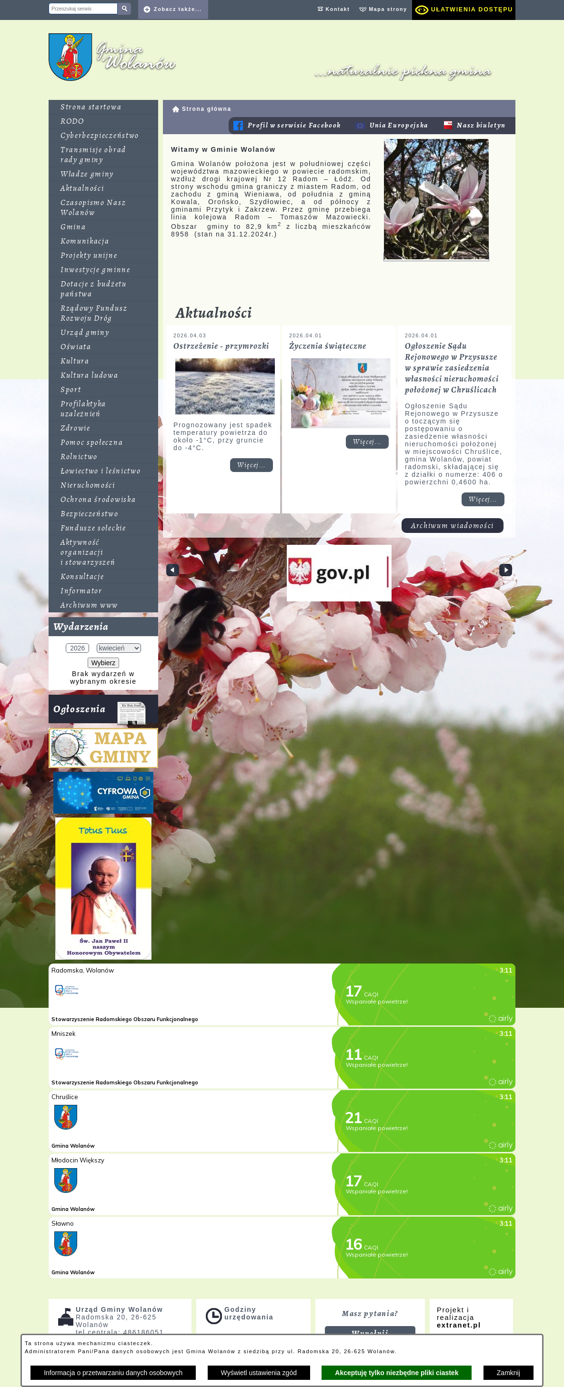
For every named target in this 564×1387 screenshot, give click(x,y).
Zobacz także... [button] (178, 9)
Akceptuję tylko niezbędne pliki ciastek (396, 1373)
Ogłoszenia (99, 712)
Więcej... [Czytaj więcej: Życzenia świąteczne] (367, 441)
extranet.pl (459, 1325)
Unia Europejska (399, 125)
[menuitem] (103, 107)
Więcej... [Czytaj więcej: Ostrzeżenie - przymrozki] (251, 465)
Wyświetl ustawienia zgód (259, 1373)
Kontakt (338, 9)
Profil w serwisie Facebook (294, 125)
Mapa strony (388, 9)
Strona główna (207, 109)
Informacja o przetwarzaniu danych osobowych (113, 1373)
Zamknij (508, 1373)
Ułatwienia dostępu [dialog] (472, 9)
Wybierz (103, 663)
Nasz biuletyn (481, 125)
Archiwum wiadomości (452, 520)
